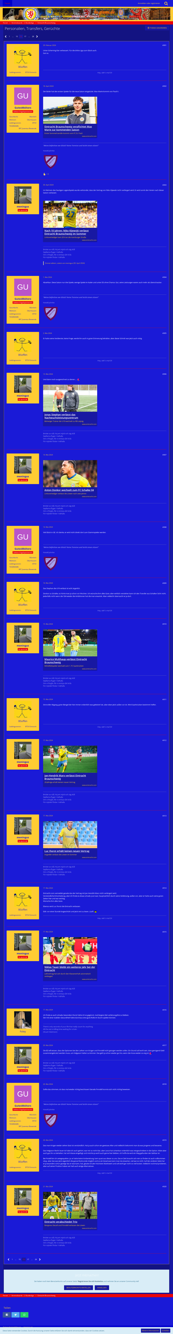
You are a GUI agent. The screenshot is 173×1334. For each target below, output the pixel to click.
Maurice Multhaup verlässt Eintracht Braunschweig (65, 661)
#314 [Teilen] (164, 888)
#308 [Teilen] (164, 527)
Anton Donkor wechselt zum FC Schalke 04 (69, 490)
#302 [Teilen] (164, 86)
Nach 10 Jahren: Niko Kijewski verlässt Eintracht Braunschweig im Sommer (66, 232)
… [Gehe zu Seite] (13, 36)
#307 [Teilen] (164, 455)
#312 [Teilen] (164, 740)
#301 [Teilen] (164, 45)
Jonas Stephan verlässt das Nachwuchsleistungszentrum (61, 416)
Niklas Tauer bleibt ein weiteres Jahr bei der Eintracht (69, 969)
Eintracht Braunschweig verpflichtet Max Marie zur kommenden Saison (68, 128)
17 (25, 36)
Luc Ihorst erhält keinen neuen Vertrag (66, 851)
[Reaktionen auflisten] (46, 173)
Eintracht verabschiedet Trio (60, 1221)
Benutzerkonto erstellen (78, 1287)
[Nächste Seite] (37, 37)
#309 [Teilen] (164, 583)
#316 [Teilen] (164, 1010)
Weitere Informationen (150, 1330)
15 (17, 36)
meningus (69, 263)
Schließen (165, 1330)
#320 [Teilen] (164, 1186)
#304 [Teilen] (164, 277)
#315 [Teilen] (164, 932)
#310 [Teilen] (164, 624)
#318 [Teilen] (164, 1084)
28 (33, 36)
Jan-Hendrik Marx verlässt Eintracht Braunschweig (65, 777)
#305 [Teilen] (164, 333)
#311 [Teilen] (164, 699)
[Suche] (166, 3)
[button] (7, 1314)
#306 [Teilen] (164, 374)
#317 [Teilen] (164, 1045)
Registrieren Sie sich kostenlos (90, 1281)
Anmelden (102, 1287)
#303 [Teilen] (164, 185)
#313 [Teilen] (164, 815)
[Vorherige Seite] (6, 37)
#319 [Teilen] (164, 1140)
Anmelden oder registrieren (149, 3)
